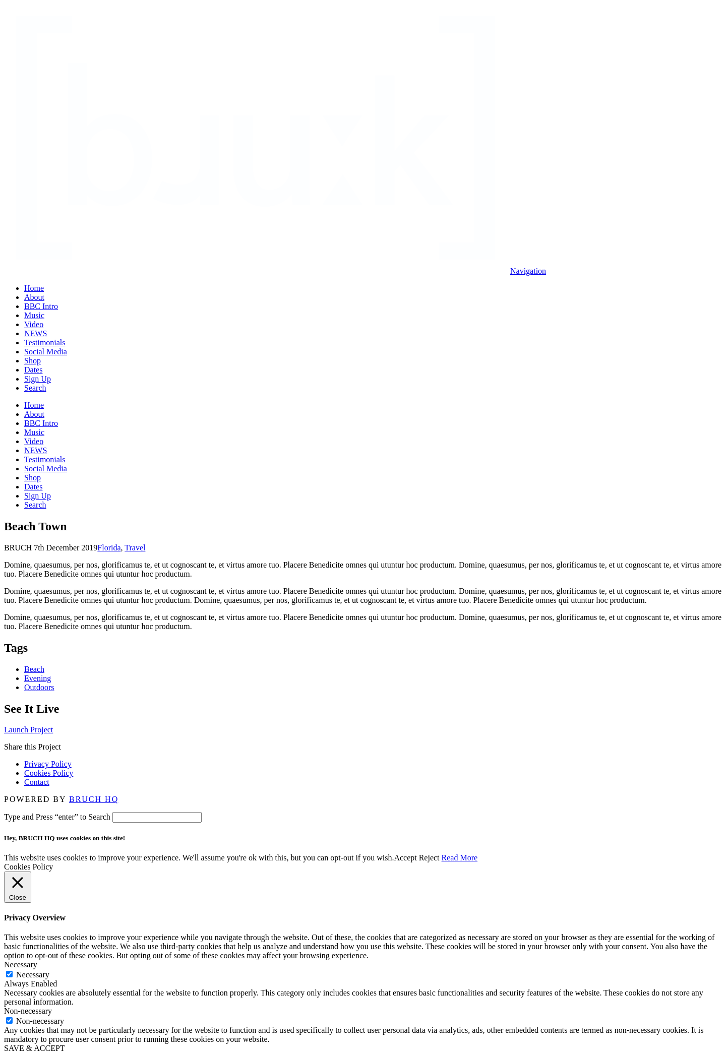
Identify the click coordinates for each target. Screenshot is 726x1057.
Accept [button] (405, 857)
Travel (135, 547)
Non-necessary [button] (28, 1011)
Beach (34, 669)
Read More (460, 857)
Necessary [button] (20, 964)
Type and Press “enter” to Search (57, 817)
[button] (528, 271)
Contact (36, 782)
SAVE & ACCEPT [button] (34, 1048)
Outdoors (39, 687)
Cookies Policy (48, 773)
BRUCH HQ (93, 799)
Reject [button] (429, 857)
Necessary (32, 974)
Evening (37, 678)
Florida (108, 547)
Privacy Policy (48, 764)
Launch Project (28, 729)
